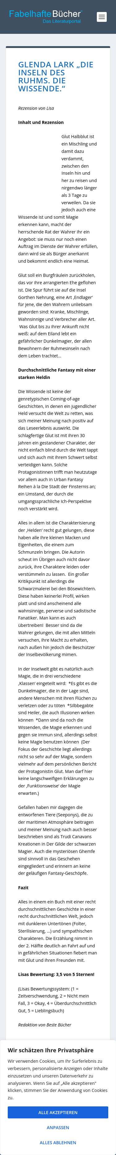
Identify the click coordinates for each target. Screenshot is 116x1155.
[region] (58, 1097)
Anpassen (58, 1127)
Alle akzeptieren (57, 1112)
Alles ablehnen (58, 1142)
